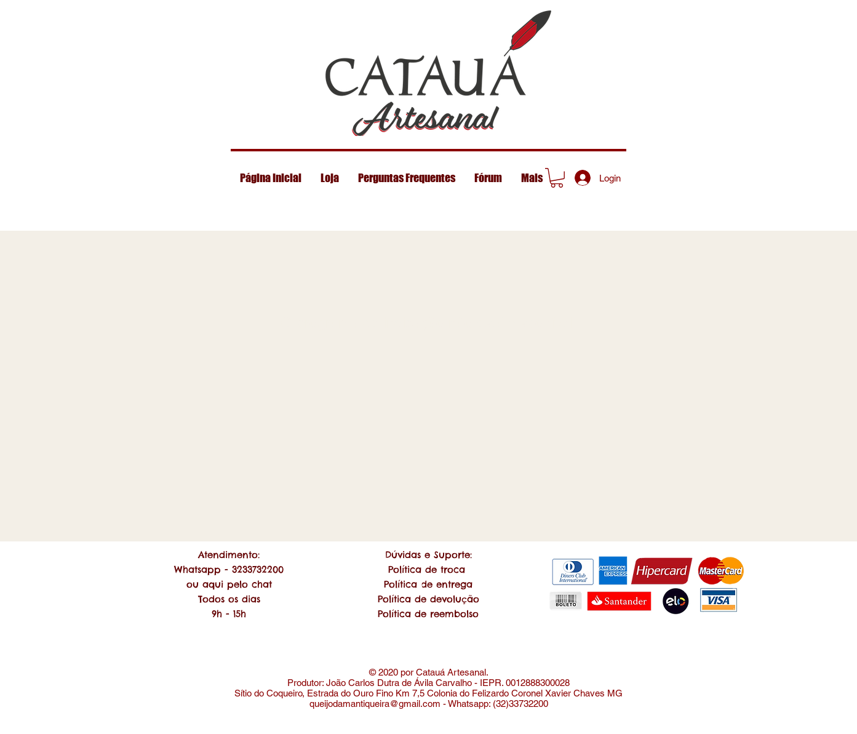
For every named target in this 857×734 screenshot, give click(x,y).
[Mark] (557, 180)
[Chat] (428, 585)
